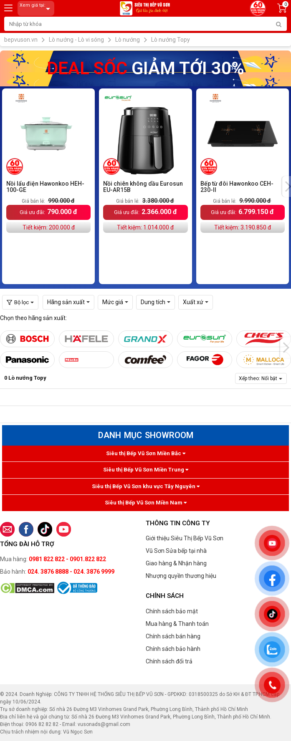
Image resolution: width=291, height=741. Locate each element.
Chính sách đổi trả (169, 661)
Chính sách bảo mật (172, 611)
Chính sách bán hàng (173, 636)
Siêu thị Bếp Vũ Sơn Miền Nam (146, 502)
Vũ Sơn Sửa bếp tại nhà (176, 550)
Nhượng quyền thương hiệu (181, 575)
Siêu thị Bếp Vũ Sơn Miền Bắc (145, 453)
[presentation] (285, 347)
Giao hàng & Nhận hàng (176, 563)
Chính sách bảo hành (173, 648)
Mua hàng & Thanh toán (177, 623)
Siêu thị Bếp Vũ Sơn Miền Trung (145, 469)
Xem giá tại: (36, 9)
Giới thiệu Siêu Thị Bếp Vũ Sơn (184, 538)
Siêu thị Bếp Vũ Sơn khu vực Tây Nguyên (146, 486)
